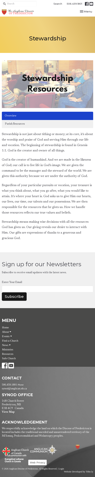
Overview (10, 115)
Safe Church (9, 358)
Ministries (7, 349)
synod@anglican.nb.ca (14, 388)
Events (7, 336)
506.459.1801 (74, 3)
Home (5, 327)
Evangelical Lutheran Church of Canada (14, 458)
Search (57, 3)
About (6, 331)
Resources (7, 353)
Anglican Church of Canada (15, 450)
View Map (8, 412)
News (6, 345)
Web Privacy (37, 462)
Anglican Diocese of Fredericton (82, 447)
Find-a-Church (10, 340)
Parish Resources (15, 124)
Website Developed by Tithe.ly (78, 471)
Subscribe (14, 296)
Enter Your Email (12, 282)
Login (61, 468)
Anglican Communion (43, 450)
